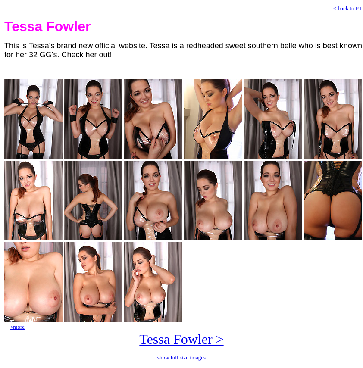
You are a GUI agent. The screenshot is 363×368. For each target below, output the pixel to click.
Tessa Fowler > (181, 339)
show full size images (181, 357)
